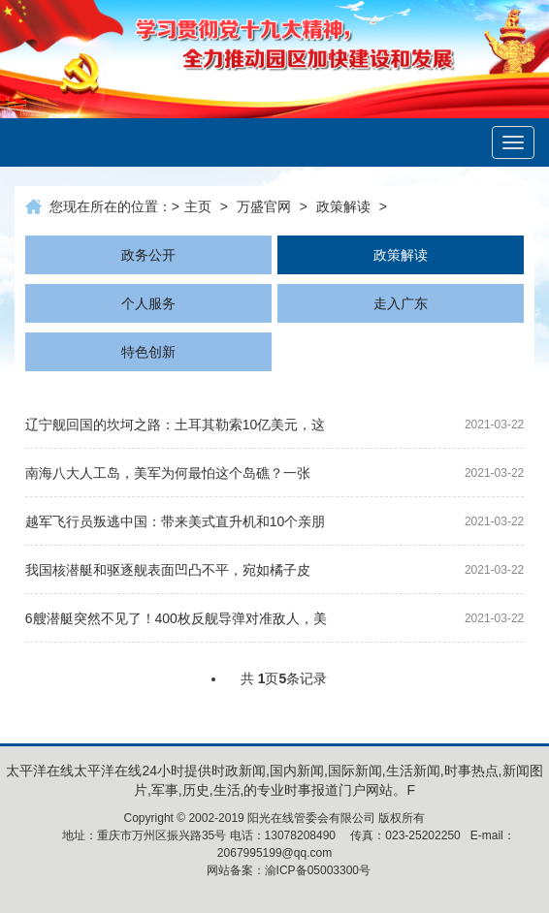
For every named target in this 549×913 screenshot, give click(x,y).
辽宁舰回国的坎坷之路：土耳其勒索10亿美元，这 (175, 424)
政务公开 (148, 255)
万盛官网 (264, 206)
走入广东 (400, 303)
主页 (197, 206)
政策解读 (343, 206)
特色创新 (148, 352)
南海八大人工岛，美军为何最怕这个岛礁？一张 (167, 473)
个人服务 (148, 303)
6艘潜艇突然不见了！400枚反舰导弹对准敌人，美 (176, 618)
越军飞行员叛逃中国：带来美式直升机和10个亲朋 (175, 521)
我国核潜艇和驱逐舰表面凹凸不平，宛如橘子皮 (167, 570)
